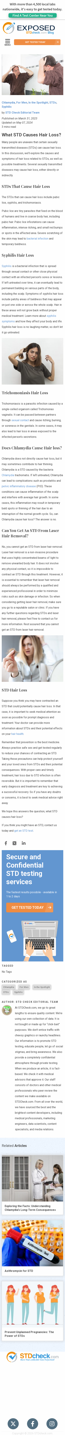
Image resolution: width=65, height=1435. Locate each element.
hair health (17, 734)
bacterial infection (37, 238)
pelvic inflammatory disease (19, 486)
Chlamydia (8, 475)
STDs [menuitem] (32, 1379)
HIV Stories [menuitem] (32, 1393)
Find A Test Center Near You (32, 15)
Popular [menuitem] (32, 1373)
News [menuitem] (32, 1386)
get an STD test (23, 830)
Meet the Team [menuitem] (32, 1412)
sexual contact (20, 420)
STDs (6, 992)
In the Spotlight (42, 987)
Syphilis (6, 266)
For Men (24, 987)
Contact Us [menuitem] (32, 1399)
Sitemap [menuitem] (33, 1406)
